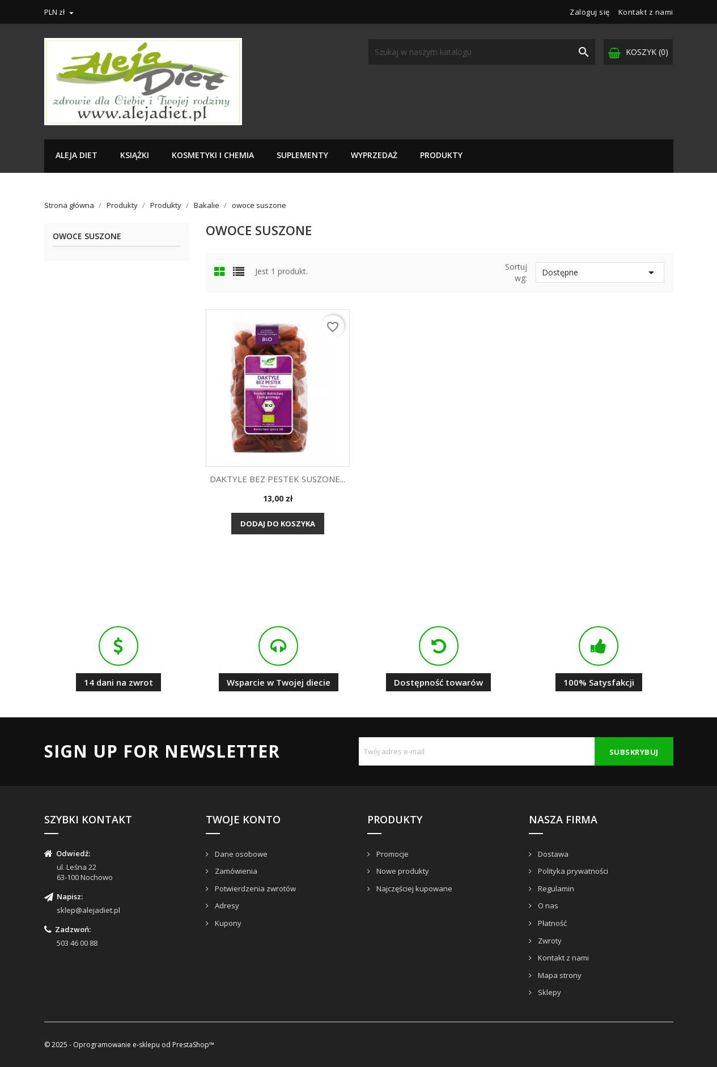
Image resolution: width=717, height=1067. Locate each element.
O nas (547, 905)
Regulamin (555, 888)
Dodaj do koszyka (277, 523)
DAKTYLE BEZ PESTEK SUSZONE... (277, 478)
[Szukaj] (481, 52)
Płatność (551, 923)
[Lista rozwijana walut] (60, 12)
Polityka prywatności (572, 871)
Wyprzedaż (374, 155)
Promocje (392, 854)
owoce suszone (87, 236)
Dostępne (600, 272)
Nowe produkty (402, 871)
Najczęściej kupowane (413, 888)
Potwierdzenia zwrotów (254, 888)
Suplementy (302, 155)
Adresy (226, 905)
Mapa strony (559, 975)
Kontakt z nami (645, 12)
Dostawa (552, 854)
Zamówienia (235, 871)
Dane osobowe (240, 854)
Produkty (441, 155)
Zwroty (549, 941)
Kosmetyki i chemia (213, 155)
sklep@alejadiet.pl (88, 910)
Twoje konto (243, 819)
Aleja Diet (76, 155)
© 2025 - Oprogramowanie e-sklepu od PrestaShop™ (129, 1044)
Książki (134, 155)
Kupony (227, 923)
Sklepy (548, 992)
